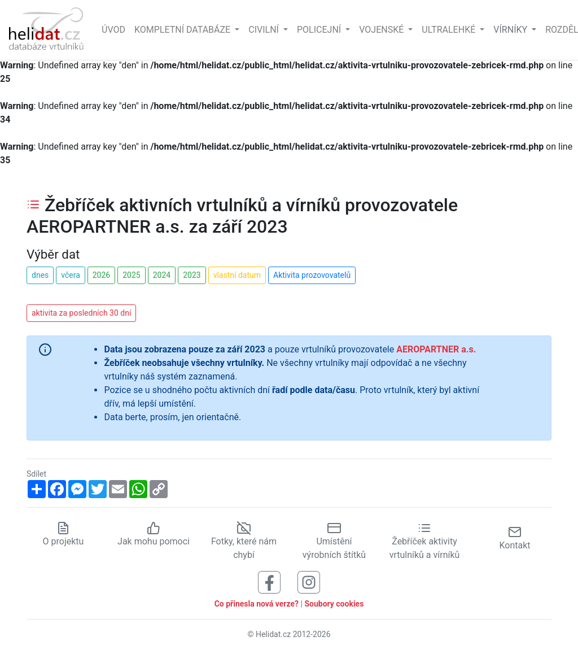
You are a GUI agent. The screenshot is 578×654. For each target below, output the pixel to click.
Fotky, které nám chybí (244, 541)
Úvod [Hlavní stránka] (113, 29)
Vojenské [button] (382, 29)
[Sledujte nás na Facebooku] (269, 581)
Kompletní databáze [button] (183, 29)
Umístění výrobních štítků (334, 541)
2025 (131, 275)
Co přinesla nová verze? (256, 603)
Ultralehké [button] (450, 29)
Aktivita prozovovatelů (312, 275)
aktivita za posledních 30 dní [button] (81, 312)
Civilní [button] (264, 29)
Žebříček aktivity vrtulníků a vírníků (424, 541)
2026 (101, 275)
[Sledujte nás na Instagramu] (308, 581)
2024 (161, 275)
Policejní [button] (320, 29)
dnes (40, 275)
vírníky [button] (511, 29)
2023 (191, 275)
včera (70, 275)
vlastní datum (237, 275)
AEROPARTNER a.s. (436, 349)
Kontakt (514, 538)
